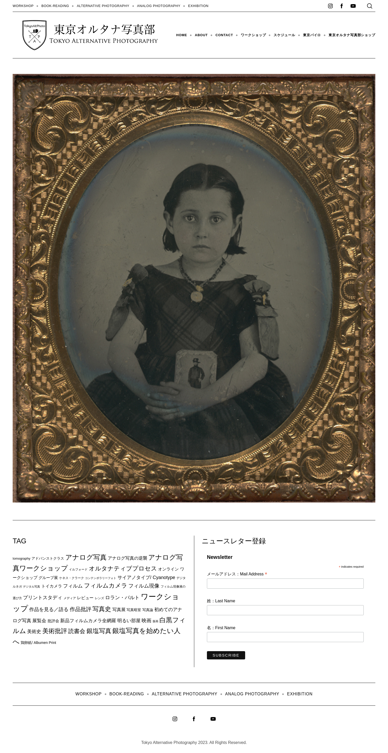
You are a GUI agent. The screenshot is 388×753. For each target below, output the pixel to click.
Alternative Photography (103, 6)
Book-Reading (55, 6)
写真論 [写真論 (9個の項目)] (147, 610)
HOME (181, 35)
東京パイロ (312, 35)
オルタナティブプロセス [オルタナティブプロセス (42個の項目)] (123, 568)
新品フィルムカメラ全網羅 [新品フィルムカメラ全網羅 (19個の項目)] (88, 620)
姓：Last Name (221, 601)
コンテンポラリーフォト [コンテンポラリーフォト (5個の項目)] (100, 578)
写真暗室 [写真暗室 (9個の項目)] (134, 610)
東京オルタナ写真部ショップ (352, 35)
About (201, 35)
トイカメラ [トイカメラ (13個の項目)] (51, 586)
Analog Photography (159, 6)
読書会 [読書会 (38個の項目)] (76, 631)
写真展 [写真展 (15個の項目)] (119, 609)
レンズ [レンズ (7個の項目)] (99, 598)
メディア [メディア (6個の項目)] (70, 598)
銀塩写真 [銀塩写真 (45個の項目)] (99, 631)
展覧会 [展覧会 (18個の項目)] (39, 620)
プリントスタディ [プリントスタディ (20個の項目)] (42, 597)
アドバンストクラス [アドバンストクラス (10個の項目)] (48, 558)
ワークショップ (253, 35)
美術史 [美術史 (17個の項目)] (34, 631)
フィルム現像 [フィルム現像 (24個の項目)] (143, 586)
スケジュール (284, 35)
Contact (224, 35)
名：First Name (221, 628)
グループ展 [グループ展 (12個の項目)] (48, 577)
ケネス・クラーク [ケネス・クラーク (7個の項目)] (71, 578)
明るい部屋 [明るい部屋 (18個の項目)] (129, 620)
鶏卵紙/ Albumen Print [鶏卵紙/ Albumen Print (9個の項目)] (38, 643)
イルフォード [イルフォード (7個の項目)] (78, 569)
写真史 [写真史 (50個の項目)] (101, 608)
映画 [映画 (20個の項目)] (146, 620)
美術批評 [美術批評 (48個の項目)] (54, 630)
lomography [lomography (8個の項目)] (21, 558)
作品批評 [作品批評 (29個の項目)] (80, 609)
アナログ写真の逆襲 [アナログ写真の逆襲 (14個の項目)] (127, 558)
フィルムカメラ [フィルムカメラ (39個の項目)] (105, 585)
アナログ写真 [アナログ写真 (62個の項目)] (86, 557)
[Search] (369, 6)
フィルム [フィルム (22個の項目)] (73, 586)
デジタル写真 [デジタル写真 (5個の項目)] (31, 586)
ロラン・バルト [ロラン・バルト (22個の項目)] (122, 597)
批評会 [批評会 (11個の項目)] (53, 621)
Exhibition (198, 6)
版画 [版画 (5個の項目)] (155, 621)
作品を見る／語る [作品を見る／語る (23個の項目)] (48, 609)
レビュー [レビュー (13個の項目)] (85, 597)
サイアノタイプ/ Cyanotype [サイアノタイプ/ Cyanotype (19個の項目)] (146, 577)
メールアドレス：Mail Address (237, 574)
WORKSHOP (23, 6)
